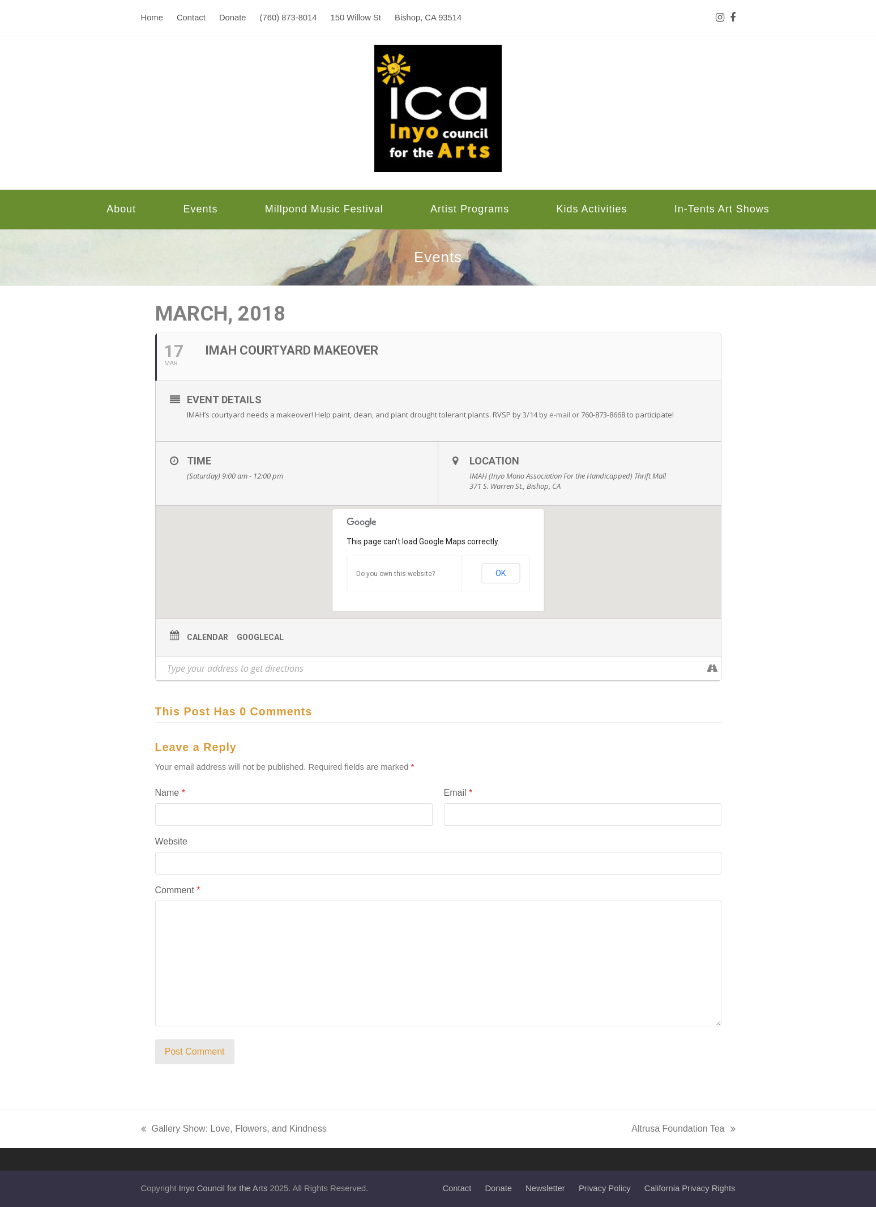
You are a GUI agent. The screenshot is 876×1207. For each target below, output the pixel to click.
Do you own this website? (395, 574)
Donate (498, 1188)
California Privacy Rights (690, 1188)
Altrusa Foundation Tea (683, 1130)
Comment (177, 890)
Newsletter (545, 1188)
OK (500, 573)
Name (170, 792)
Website (171, 841)
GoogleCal (260, 637)
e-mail (559, 415)
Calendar (207, 637)
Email (458, 792)
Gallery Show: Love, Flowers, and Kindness (234, 1130)
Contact (456, 1188)
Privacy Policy (605, 1188)
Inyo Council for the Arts (223, 1188)
